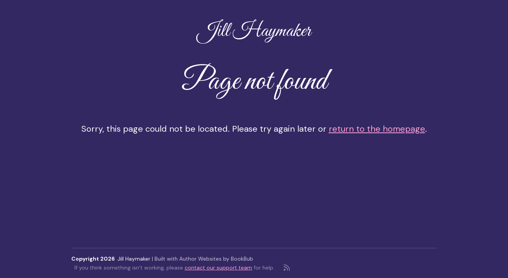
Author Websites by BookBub (216, 258)
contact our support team (218, 267)
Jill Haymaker (254, 31)
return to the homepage (377, 128)
